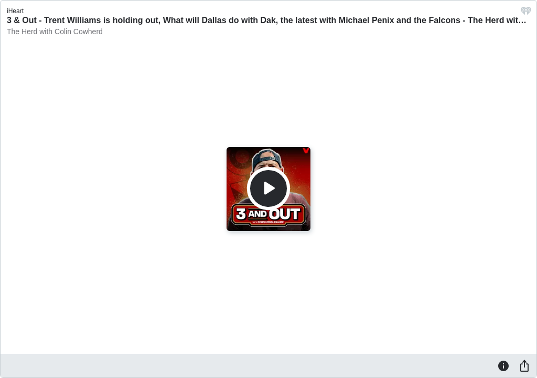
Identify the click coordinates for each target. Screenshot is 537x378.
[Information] (503, 365)
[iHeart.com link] (526, 13)
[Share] (524, 365)
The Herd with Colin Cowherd (55, 31)
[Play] (268, 188)
